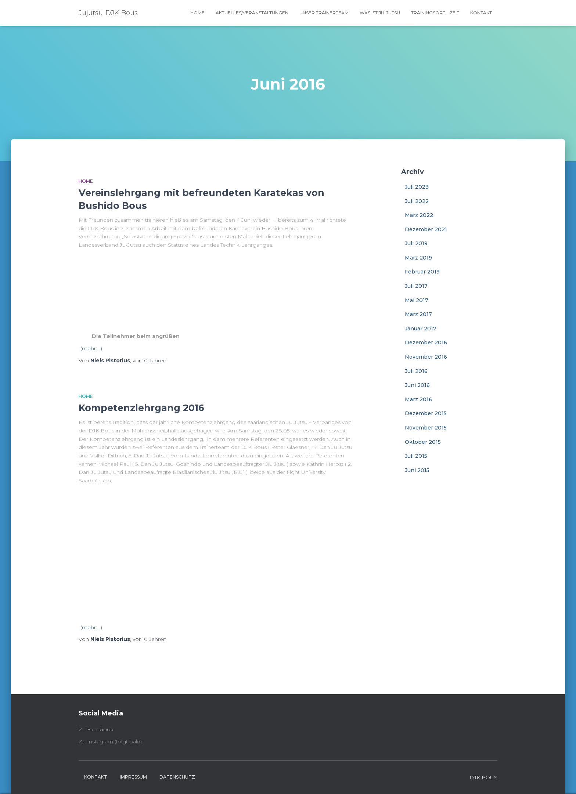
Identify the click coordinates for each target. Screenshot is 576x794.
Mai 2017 (416, 300)
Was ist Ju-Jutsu (380, 12)
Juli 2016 (416, 371)
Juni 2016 (417, 385)
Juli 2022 (417, 201)
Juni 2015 (417, 470)
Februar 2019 (422, 271)
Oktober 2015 (423, 442)
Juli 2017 (416, 286)
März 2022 (419, 215)
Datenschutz (177, 777)
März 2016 (418, 399)
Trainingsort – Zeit (435, 12)
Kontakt (481, 12)
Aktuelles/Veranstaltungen (252, 12)
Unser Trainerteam (324, 12)
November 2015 (426, 427)
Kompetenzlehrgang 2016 (141, 407)
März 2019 (418, 257)
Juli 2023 (417, 187)
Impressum (133, 777)
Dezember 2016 (426, 342)
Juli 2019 (416, 243)
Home (197, 12)
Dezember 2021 (426, 229)
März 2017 (418, 314)
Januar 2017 (420, 328)
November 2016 (426, 357)
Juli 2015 (416, 456)
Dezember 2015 (426, 413)
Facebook (100, 729)
